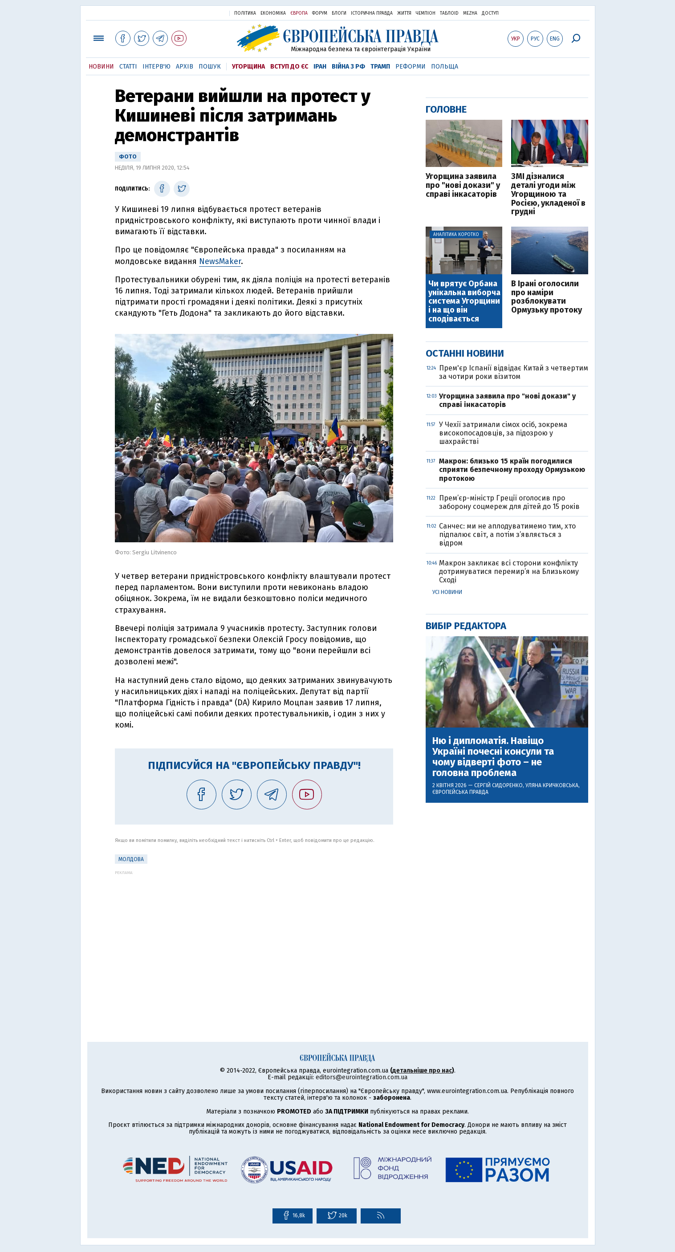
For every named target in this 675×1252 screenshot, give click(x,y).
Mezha (470, 13)
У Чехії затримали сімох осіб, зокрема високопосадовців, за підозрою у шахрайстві (503, 433)
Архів (184, 66)
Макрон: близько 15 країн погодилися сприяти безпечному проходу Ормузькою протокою (512, 469)
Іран (319, 66)
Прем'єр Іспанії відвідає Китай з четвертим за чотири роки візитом (513, 372)
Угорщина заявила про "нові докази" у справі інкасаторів (463, 185)
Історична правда (372, 13)
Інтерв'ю (156, 66)
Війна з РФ (348, 66)
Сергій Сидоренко (498, 785)
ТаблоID (449, 13)
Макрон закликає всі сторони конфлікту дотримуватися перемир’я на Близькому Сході (509, 571)
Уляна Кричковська (551, 785)
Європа (299, 13)
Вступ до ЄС (289, 66)
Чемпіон (425, 13)
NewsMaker (220, 261)
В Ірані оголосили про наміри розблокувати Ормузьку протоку (546, 297)
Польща (444, 66)
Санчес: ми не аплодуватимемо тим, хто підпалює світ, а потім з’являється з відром (507, 534)
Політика (245, 13)
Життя (404, 13)
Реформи (410, 66)
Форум (319, 13)
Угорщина (248, 66)
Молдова (131, 859)
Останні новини (465, 353)
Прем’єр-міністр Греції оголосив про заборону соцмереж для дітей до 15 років (509, 502)
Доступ (490, 13)
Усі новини (447, 592)
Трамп (380, 66)
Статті (128, 66)
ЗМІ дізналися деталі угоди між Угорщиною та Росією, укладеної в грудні (548, 194)
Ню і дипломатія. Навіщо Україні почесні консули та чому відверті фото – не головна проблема (493, 757)
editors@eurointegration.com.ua (361, 1077)
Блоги (339, 13)
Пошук (210, 66)
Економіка (273, 13)
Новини (101, 66)
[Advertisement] (254, 937)
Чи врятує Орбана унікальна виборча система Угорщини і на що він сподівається (464, 302)
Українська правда (200, 12)
